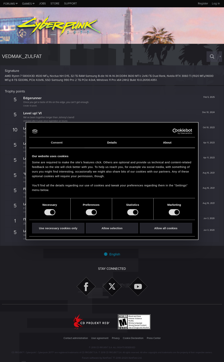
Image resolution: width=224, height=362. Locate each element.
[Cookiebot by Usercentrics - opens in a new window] (175, 131)
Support (70, 3)
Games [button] (27, 3)
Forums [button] (9, 3)
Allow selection (112, 228)
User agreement (99, 338)
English (112, 254)
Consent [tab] (57, 142)
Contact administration (76, 338)
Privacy (116, 338)
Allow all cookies (166, 228)
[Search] (212, 56)
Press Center (154, 338)
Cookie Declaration (133, 338)
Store (55, 3)
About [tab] (167, 142)
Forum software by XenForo (112, 358)
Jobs (42, 3)
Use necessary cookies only (58, 228)
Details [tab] (112, 142)
